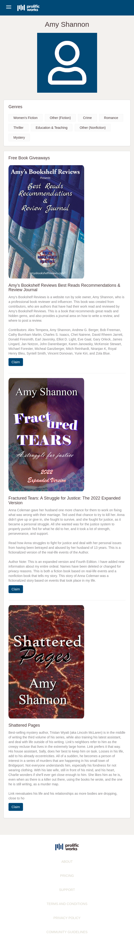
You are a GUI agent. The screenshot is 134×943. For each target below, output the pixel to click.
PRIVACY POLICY (66, 918)
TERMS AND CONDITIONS (67, 904)
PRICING (67, 876)
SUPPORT (67, 890)
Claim (16, 362)
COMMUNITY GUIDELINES (67, 932)
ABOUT (67, 861)
